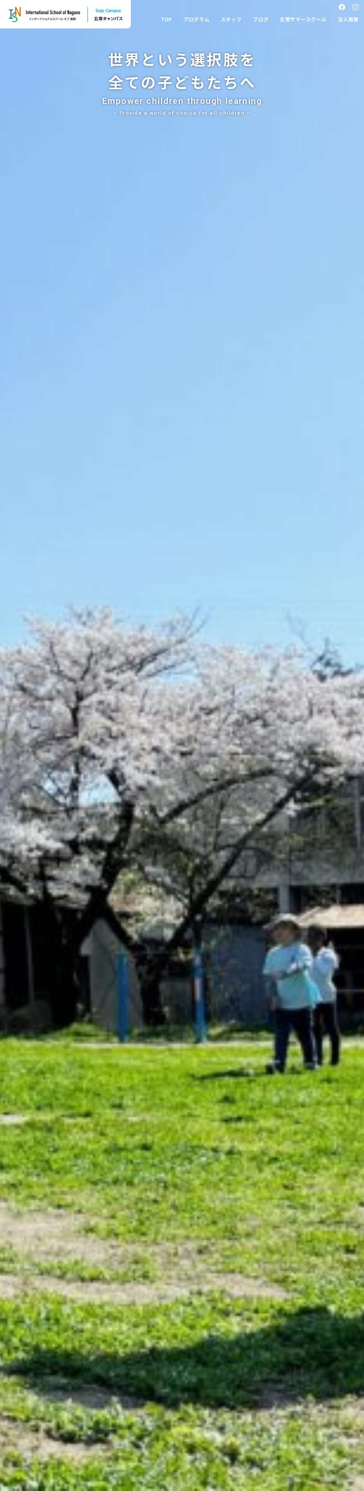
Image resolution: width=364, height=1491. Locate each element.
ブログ (260, 19)
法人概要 (348, 19)
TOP (166, 19)
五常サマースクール (303, 19)
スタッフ (231, 19)
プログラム (196, 19)
